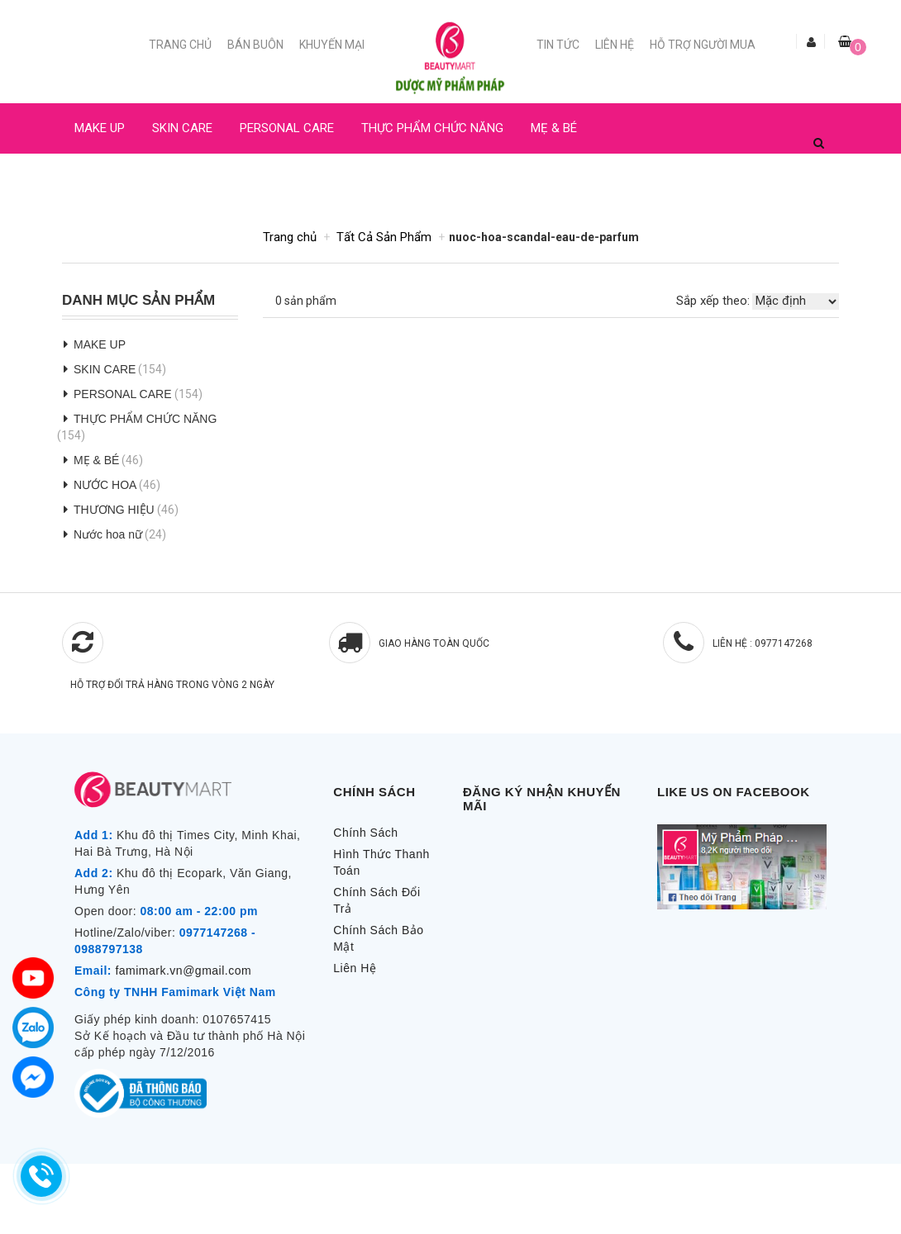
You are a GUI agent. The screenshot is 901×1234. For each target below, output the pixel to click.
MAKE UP (99, 128)
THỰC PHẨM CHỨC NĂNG (432, 128)
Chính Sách (365, 832)
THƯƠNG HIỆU (114, 509)
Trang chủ (180, 44)
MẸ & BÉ (554, 128)
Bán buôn (255, 44)
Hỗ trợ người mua (703, 44)
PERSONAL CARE (287, 128)
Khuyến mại (332, 44)
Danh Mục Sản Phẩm (138, 300)
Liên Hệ (614, 44)
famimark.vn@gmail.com (183, 970)
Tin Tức (557, 44)
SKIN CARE (182, 128)
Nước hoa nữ (108, 534)
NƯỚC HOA (105, 178)
